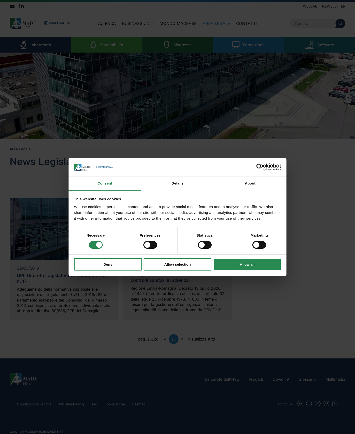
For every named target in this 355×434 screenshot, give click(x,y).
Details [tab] (177, 183)
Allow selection (177, 264)
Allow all (247, 264)
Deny (107, 264)
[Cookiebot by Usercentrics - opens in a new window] (260, 167)
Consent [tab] (105, 183)
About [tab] (250, 183)
